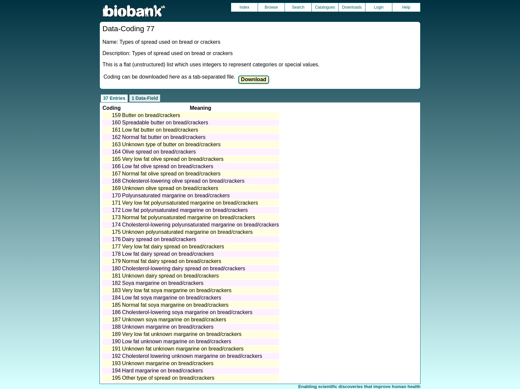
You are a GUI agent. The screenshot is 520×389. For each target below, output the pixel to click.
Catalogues (325, 7)
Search (298, 7)
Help (406, 7)
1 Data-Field (145, 98)
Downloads (351, 7)
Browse (271, 7)
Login (378, 7)
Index (244, 7)
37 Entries (114, 98)
